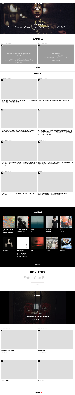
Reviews (37, 6)
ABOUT (37, 11)
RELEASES (3, 77)
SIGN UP (37, 283)
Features (37, 7)
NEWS (37, 8)
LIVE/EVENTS (40, 107)
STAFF (37, 12)
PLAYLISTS (3, 328)
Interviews (3, 43)
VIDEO (37, 9)
